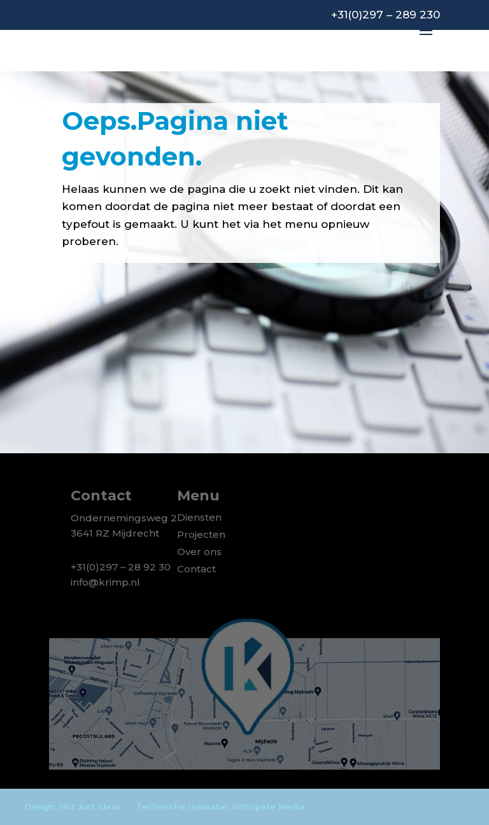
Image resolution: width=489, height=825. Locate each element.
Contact (196, 569)
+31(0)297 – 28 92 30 (121, 567)
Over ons (199, 552)
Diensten (199, 517)
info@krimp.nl (105, 582)
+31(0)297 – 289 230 (385, 14)
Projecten (201, 534)
